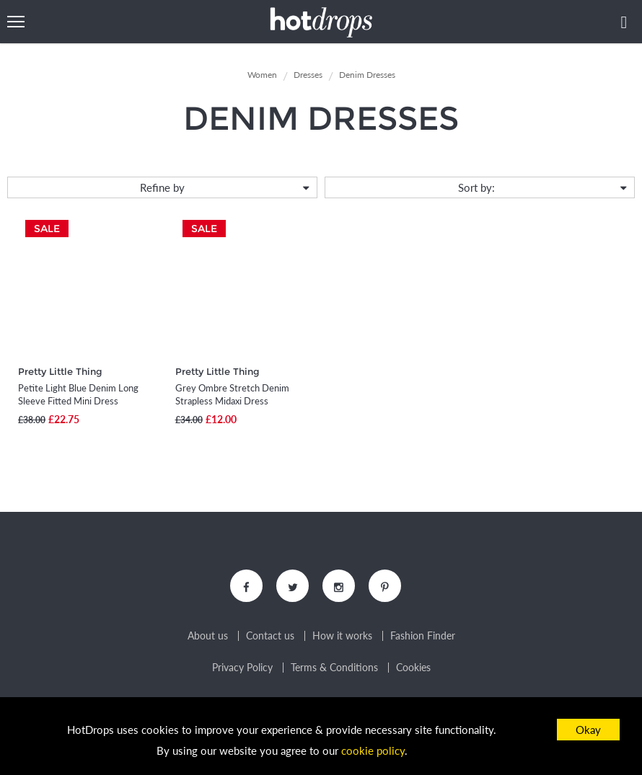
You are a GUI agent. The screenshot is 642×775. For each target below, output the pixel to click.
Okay (588, 729)
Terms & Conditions (334, 668)
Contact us (270, 636)
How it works (342, 636)
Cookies (413, 668)
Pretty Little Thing (60, 371)
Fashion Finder (422, 636)
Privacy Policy (242, 668)
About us (208, 636)
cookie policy (373, 750)
